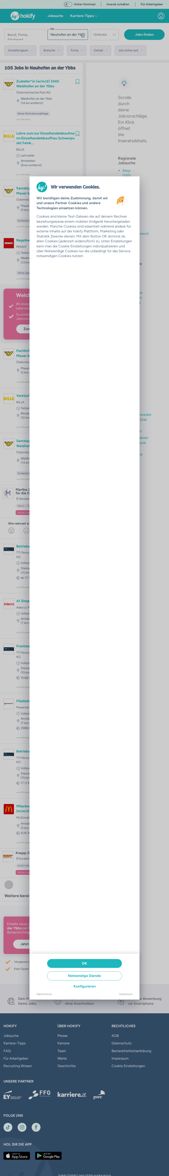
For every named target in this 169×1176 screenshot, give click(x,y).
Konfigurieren (84, 986)
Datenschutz (44, 994)
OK (84, 963)
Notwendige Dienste (84, 976)
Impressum (125, 994)
